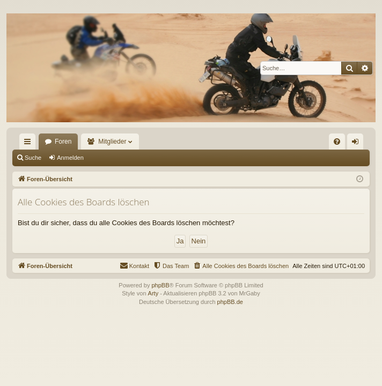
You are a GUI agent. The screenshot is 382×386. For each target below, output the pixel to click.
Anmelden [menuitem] (357, 144)
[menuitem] (337, 141)
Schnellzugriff (29, 144)
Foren (63, 141)
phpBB (160, 285)
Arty (153, 293)
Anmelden (70, 157)
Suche (33, 157)
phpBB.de (230, 302)
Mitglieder (112, 141)
